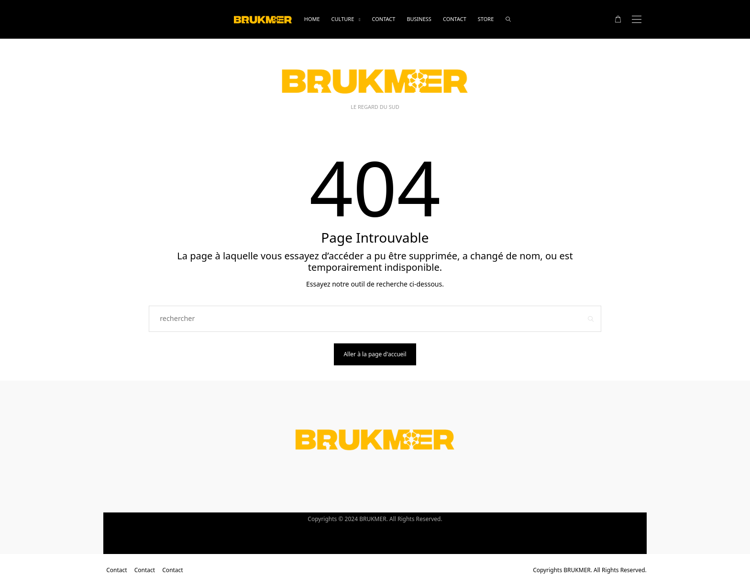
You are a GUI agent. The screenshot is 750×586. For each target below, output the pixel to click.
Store (486, 18)
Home (312, 18)
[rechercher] (508, 19)
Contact (383, 18)
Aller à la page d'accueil (374, 354)
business (419, 18)
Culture (342, 18)
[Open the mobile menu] (637, 19)
